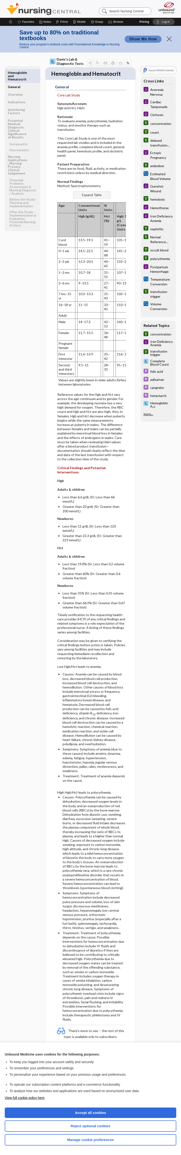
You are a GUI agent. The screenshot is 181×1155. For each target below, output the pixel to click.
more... (148, 414)
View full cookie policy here (25, 1098)
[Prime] (62, 22)
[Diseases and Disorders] (158, 91)
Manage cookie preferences (90, 1140)
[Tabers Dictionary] (158, 123)
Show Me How (143, 39)
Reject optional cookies (90, 1126)
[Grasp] (97, 22)
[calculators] (158, 176)
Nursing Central (43, 8)
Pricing (144, 22)
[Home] (10, 22)
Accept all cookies (90, 1113)
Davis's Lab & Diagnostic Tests (67, 61)
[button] (116, 22)
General (14, 73)
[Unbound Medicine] (165, 7)
